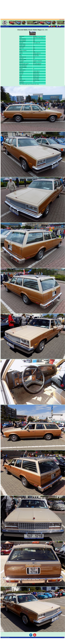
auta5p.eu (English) (61, 19)
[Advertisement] (32, 10)
